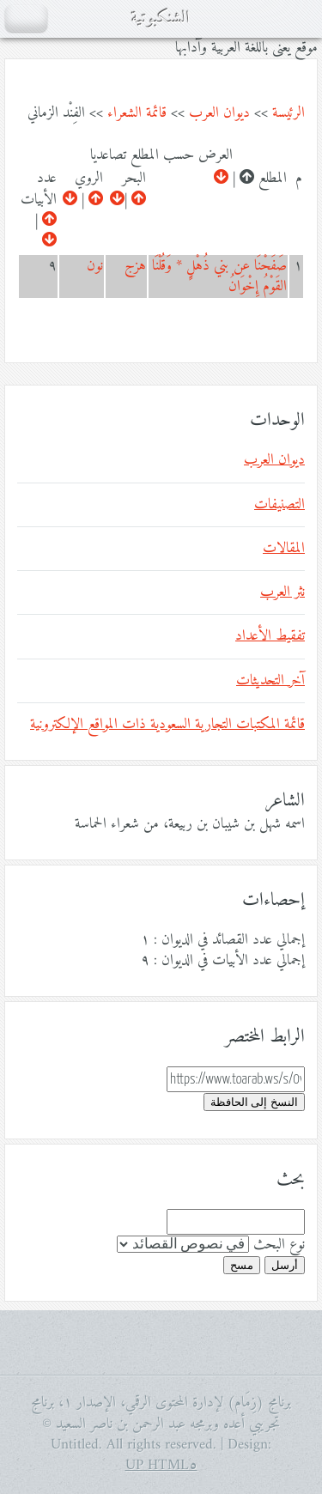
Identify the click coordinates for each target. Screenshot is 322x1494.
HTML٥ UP (161, 1466)
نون (95, 266)
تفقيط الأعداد (270, 636)
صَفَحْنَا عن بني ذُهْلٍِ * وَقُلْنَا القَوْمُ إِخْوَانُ (219, 276)
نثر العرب (282, 592)
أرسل (284, 1265)
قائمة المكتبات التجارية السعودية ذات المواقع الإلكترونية (167, 725)
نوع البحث (279, 1245)
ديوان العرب (219, 113)
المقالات (284, 549)
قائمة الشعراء (137, 113)
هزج (135, 266)
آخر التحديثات (270, 681)
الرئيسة (288, 113)
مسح (241, 1265)
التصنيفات (279, 505)
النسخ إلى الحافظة (254, 1102)
